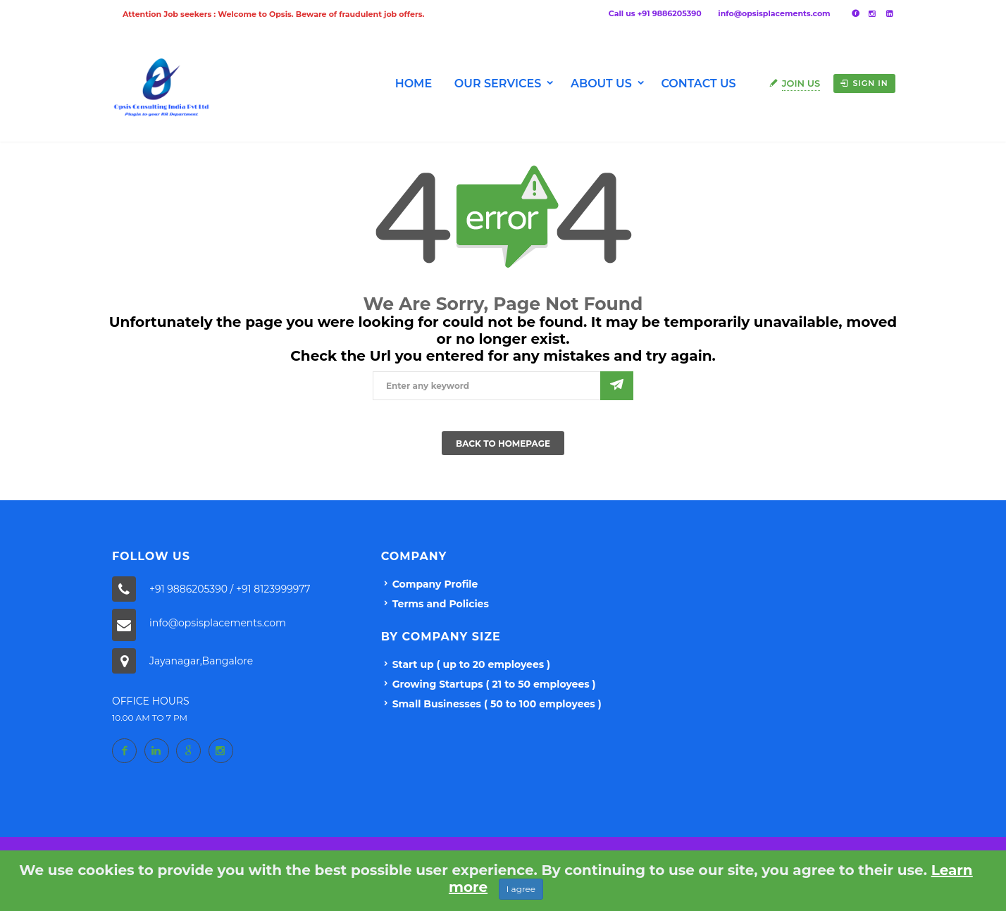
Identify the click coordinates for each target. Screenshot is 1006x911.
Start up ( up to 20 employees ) (471, 664)
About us (601, 83)
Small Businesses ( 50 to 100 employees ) (497, 704)
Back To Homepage (503, 443)
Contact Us (698, 83)
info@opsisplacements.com (774, 13)
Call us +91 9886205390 (655, 13)
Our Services (498, 83)
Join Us (801, 83)
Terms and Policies (440, 603)
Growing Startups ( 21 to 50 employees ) (494, 684)
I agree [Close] (521, 889)
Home (413, 83)
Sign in (864, 83)
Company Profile (435, 584)
